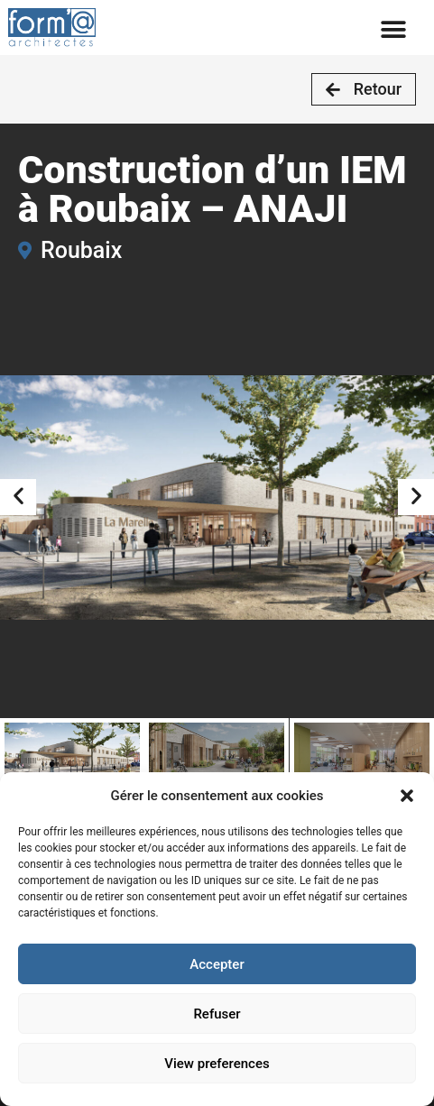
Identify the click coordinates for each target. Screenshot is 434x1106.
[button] (407, 796)
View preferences (216, 1063)
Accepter (216, 964)
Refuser (216, 1014)
